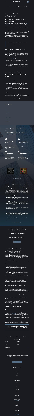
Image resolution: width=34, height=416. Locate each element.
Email (18, 344)
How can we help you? (8, 350)
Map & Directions (17, 393)
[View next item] (20, 178)
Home (17, 375)
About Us (17, 377)
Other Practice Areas (17, 380)
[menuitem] (17, 108)
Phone (6, 344)
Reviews (17, 382)
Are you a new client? (8, 347)
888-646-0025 (17, 371)
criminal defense (13, 313)
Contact (17, 384)
